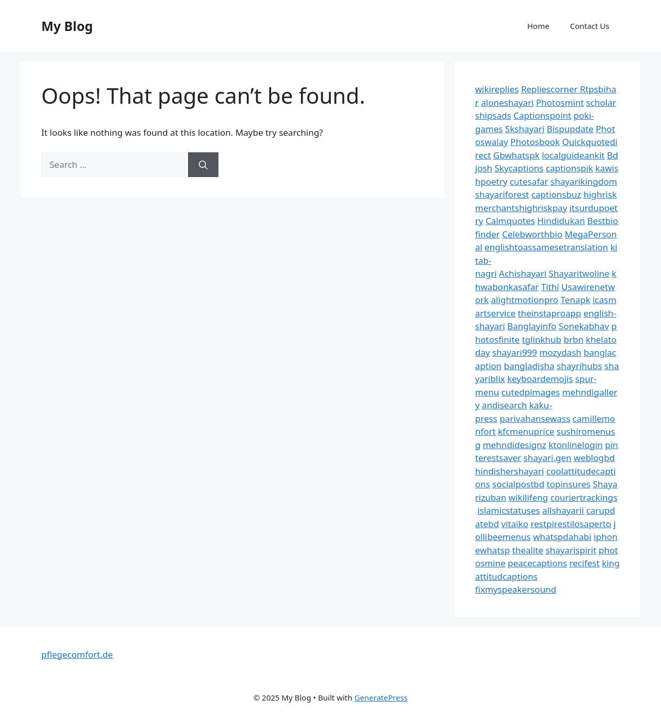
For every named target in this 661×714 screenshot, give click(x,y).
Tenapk (575, 300)
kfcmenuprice (526, 431)
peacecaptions (537, 563)
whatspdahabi (562, 537)
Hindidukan (561, 221)
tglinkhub (541, 339)
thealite (527, 550)
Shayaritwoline (578, 273)
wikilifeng (528, 497)
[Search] (203, 164)
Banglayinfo (531, 326)
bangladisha (529, 366)
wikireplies (496, 89)
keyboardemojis (540, 379)
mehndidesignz (514, 445)
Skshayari (524, 129)
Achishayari (522, 273)
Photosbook (535, 142)
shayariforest (502, 194)
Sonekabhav (584, 326)
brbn (573, 339)
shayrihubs (579, 366)
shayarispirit (571, 550)
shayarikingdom (583, 181)
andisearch (504, 405)
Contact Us (589, 26)
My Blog (67, 26)
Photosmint (560, 102)
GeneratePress (380, 697)
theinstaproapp (549, 313)
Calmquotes (510, 221)
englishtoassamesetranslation (546, 247)
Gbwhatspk (516, 155)
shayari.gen (548, 458)
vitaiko (514, 524)
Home (538, 26)
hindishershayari (509, 471)
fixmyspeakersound (515, 589)
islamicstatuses (508, 510)
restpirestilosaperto (570, 524)
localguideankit (573, 155)
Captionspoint (542, 115)
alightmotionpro (524, 300)
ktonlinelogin (575, 445)
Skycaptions (519, 168)
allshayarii (563, 510)
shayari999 (514, 352)
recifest (585, 563)
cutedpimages (530, 392)
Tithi (550, 287)
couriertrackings (584, 497)
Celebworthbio (532, 234)
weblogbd (594, 458)
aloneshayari (507, 102)
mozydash (560, 352)
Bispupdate (570, 129)
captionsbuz (556, 194)
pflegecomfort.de (77, 654)
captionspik (569, 168)
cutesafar (529, 181)
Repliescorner (550, 89)
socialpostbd (518, 484)
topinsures (569, 484)
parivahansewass (534, 418)
